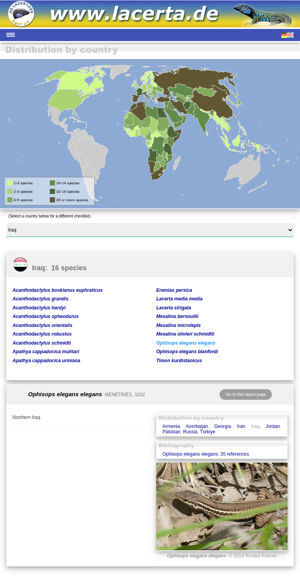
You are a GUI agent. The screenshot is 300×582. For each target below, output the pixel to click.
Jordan (273, 426)
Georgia (222, 426)
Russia (190, 432)
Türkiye (207, 432)
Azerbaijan (197, 426)
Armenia (171, 426)
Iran (241, 426)
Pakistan (171, 432)
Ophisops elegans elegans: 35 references (205, 454)
